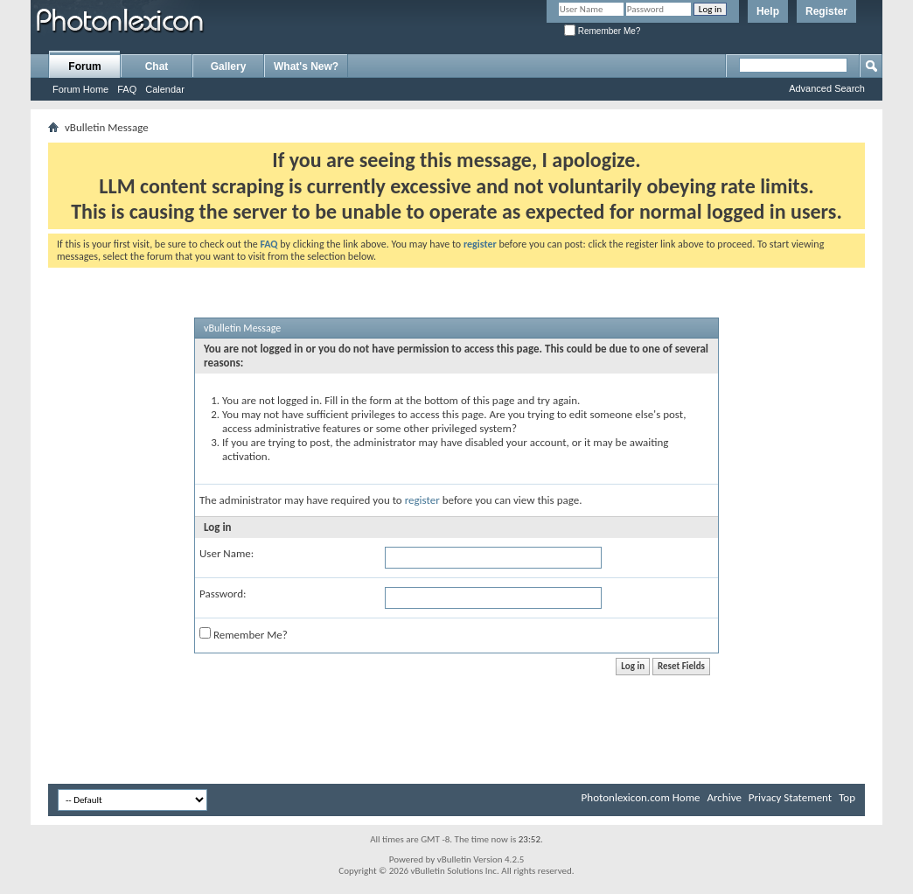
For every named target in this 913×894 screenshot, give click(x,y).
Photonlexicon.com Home (641, 797)
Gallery (229, 66)
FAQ (126, 89)
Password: (222, 593)
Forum (84, 66)
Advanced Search (827, 88)
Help (767, 11)
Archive (724, 797)
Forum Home (80, 89)
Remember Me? (602, 31)
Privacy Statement (790, 797)
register (422, 499)
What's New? (306, 66)
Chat (157, 66)
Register (826, 11)
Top (847, 797)
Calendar (165, 89)
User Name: (226, 553)
